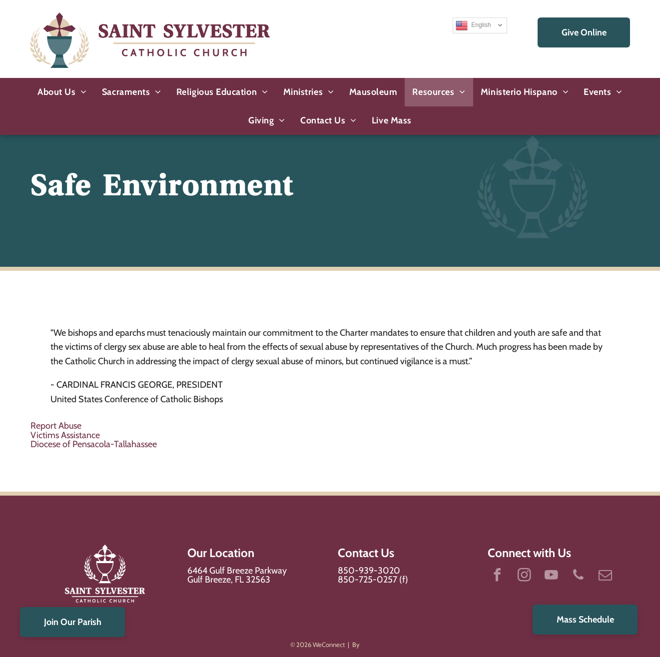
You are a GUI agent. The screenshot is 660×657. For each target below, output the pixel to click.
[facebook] (498, 576)
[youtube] (552, 576)
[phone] (579, 576)
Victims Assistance (65, 435)
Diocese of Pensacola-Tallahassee (93, 444)
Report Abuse (55, 425)
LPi (365, 645)
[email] (606, 576)
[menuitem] (62, 92)
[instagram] (525, 576)
